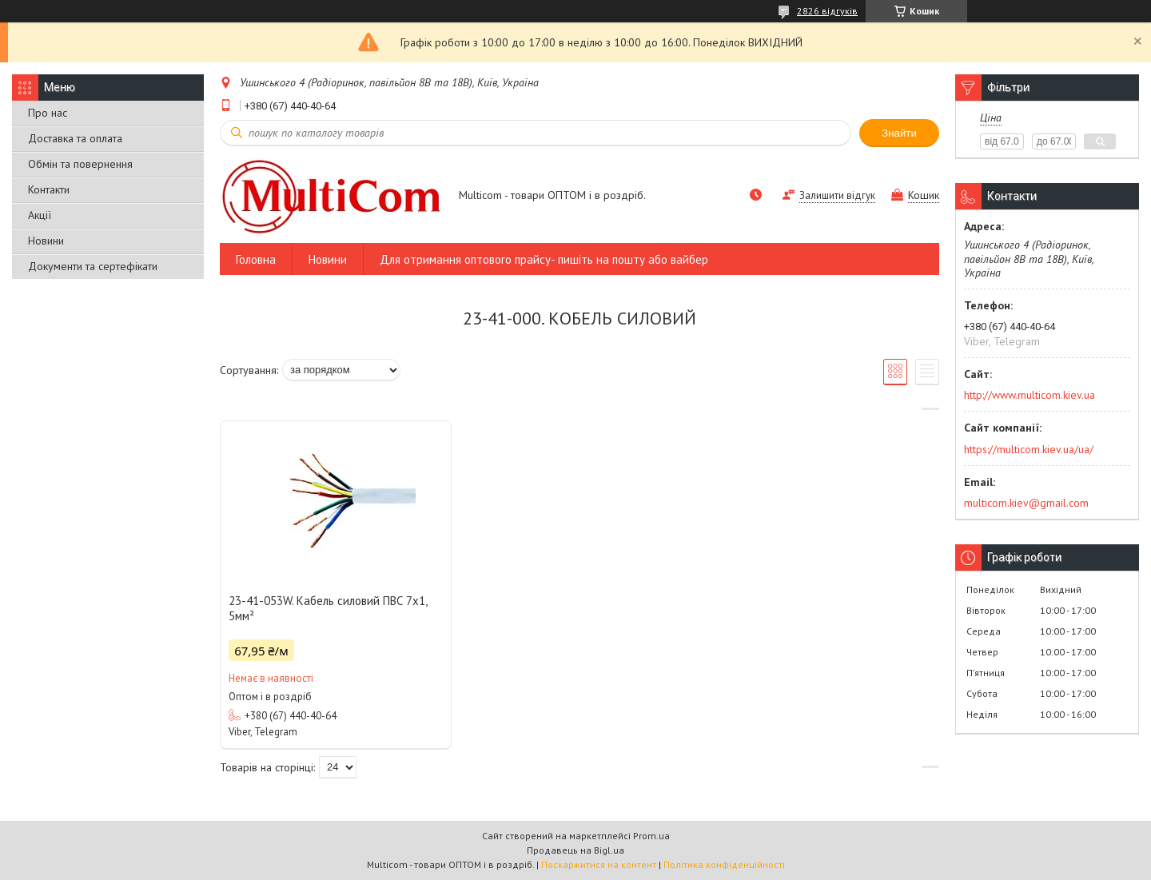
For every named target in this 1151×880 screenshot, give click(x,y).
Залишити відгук (837, 195)
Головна (256, 259)
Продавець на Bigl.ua (575, 850)
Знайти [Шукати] (899, 133)
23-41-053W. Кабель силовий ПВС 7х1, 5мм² (328, 608)
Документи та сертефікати (92, 266)
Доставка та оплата (75, 138)
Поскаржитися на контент (598, 864)
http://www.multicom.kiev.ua (1029, 395)
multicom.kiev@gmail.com (1026, 503)
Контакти (49, 189)
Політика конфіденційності (724, 864)
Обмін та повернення (80, 164)
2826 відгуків (827, 11)
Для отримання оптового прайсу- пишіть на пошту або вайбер (544, 259)
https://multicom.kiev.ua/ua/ (1028, 449)
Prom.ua (651, 836)
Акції (39, 215)
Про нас (47, 113)
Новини (46, 240)
